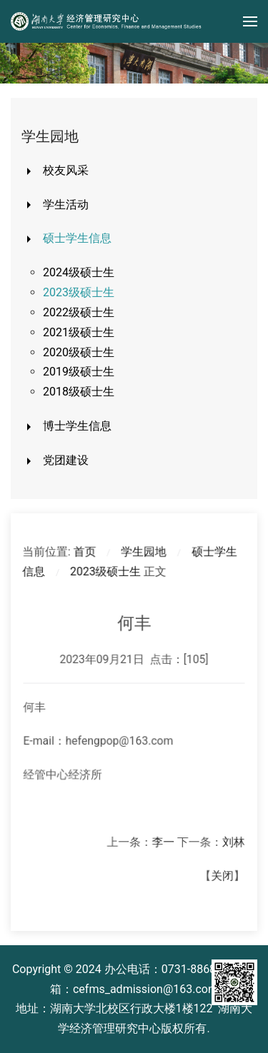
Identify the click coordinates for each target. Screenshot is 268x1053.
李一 (163, 839)
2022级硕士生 (78, 312)
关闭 (220, 872)
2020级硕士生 (78, 352)
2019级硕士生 (78, 371)
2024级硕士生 (78, 272)
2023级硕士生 (78, 292)
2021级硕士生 (78, 332)
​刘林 (231, 839)
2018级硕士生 (78, 391)
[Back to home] (107, 21)
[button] (250, 21)
